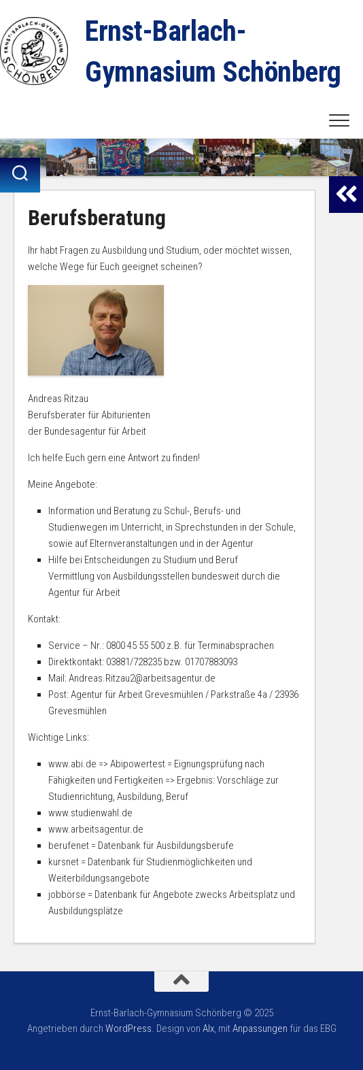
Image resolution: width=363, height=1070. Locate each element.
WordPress (128, 1028)
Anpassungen (260, 1028)
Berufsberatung (97, 218)
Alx (208, 1028)
